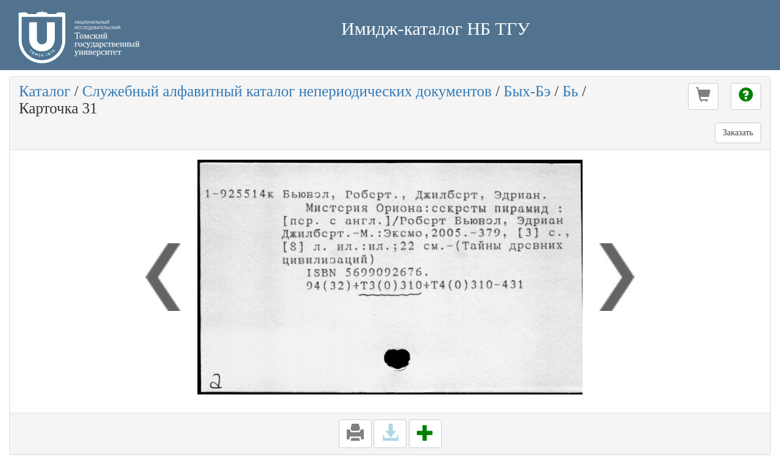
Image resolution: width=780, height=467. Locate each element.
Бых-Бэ (526, 91)
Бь (570, 91)
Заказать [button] (738, 132)
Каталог (45, 91)
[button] (703, 96)
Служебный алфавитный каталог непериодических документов (287, 91)
